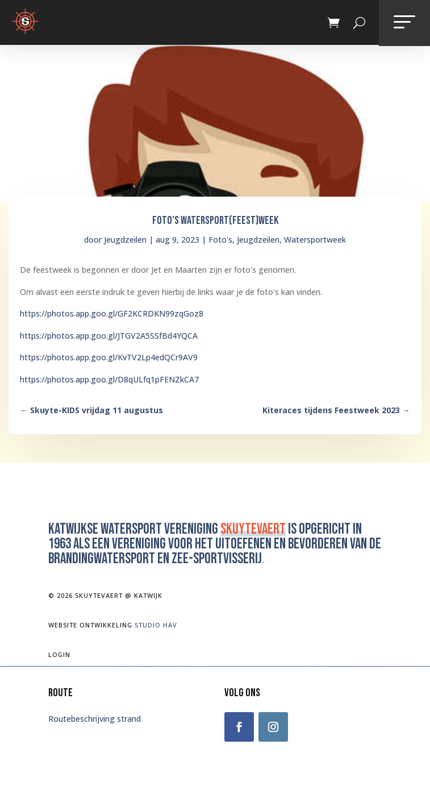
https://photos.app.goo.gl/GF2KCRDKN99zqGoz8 (111, 313)
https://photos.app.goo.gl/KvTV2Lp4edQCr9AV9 (109, 357)
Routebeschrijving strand (94, 718)
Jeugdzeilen (125, 239)
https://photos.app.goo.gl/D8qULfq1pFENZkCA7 (109, 379)
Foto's (220, 239)
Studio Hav (156, 625)
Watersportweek (315, 239)
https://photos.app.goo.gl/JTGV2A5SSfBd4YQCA (109, 335)
